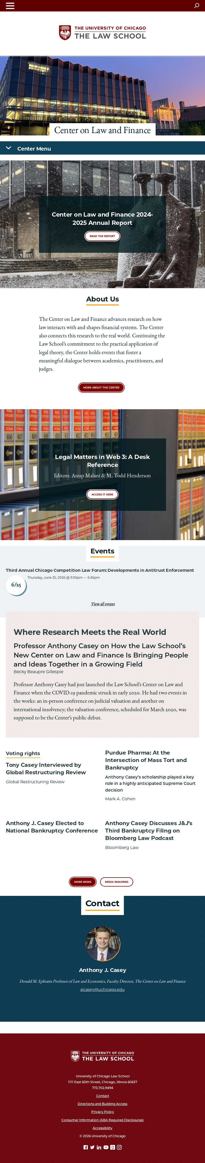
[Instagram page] (119, 1148)
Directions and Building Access (102, 1104)
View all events (103, 604)
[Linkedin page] (99, 1148)
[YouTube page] (106, 1148)
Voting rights (23, 753)
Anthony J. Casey (102, 970)
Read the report (102, 236)
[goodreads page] (113, 1148)
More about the (101, 387)
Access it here (102, 494)
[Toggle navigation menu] (10, 5)
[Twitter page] (93, 1148)
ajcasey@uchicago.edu (102, 989)
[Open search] (196, 5)
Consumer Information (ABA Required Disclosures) (102, 1120)
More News (82, 881)
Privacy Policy (102, 1112)
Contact (102, 1096)
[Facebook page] (86, 1148)
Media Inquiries (116, 881)
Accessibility (102, 1128)
